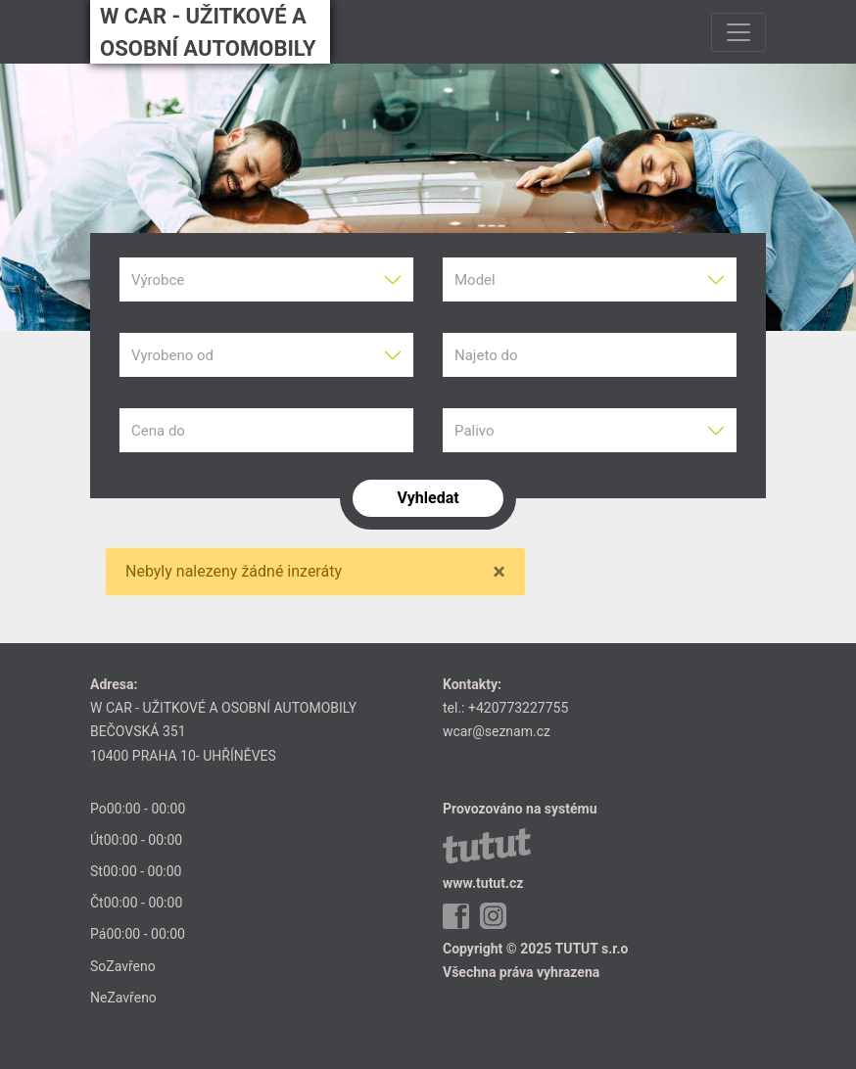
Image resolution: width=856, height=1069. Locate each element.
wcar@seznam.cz (496, 731)
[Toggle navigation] (738, 32)
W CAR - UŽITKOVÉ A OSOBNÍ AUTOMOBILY (208, 32)
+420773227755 (518, 708)
